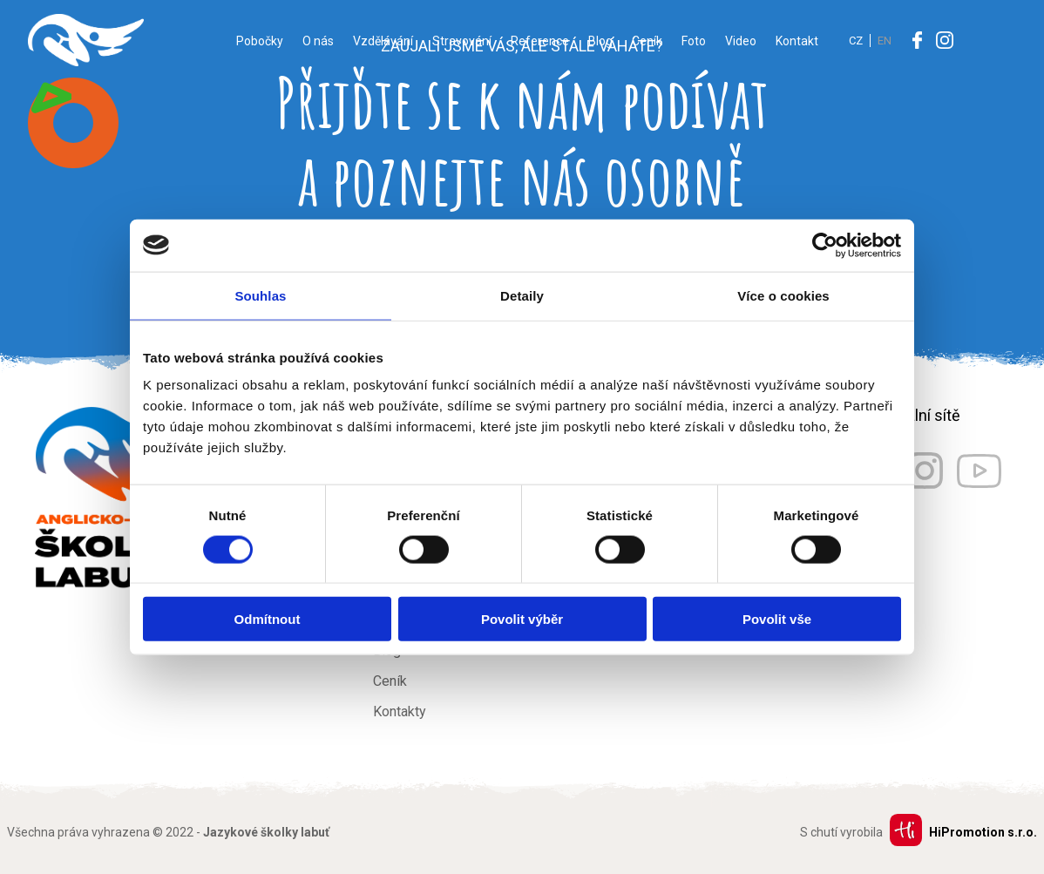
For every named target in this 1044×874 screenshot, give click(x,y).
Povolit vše (776, 619)
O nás (318, 41)
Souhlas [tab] (260, 295)
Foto (693, 41)
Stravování (461, 41)
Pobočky (259, 41)
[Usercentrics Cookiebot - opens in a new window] (825, 245)
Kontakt (797, 41)
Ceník (647, 41)
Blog (600, 41)
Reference (540, 41)
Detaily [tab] (522, 295)
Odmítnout (267, 619)
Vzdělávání (383, 41)
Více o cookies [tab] (783, 295)
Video (740, 41)
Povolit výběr (522, 619)
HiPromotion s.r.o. (983, 832)
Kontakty (399, 711)
